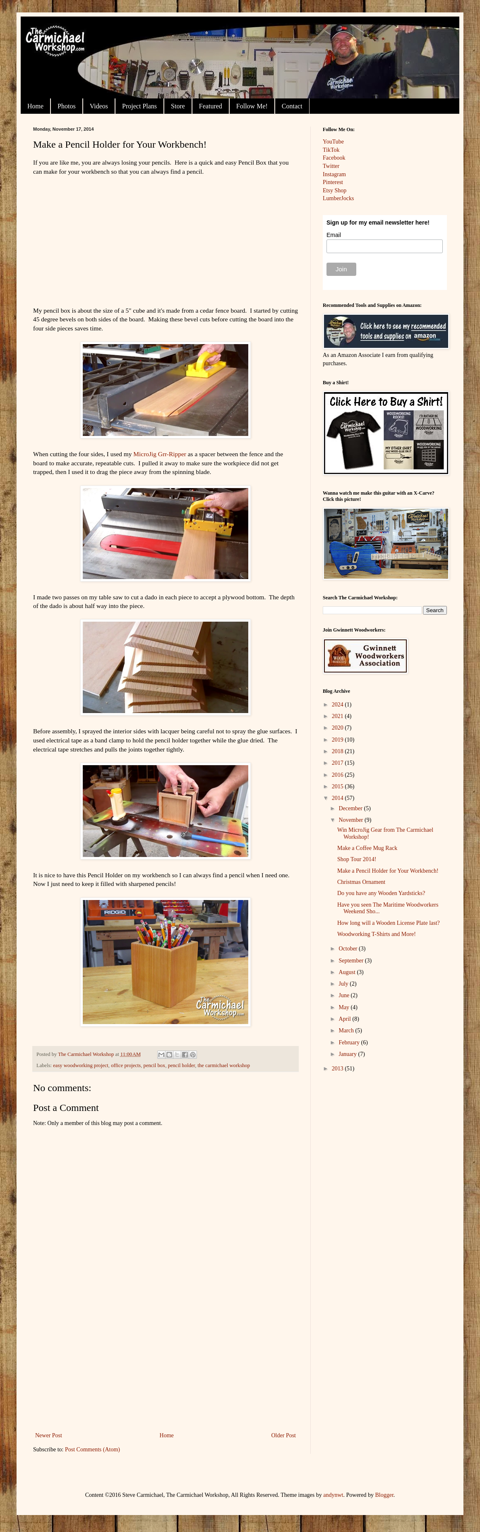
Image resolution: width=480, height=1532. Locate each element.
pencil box (155, 1065)
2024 (338, 704)
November (351, 820)
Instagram (334, 174)
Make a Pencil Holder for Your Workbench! (388, 871)
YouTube (333, 142)
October (348, 949)
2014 (338, 798)
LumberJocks (338, 198)
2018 (338, 751)
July (344, 984)
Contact (292, 106)
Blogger (384, 1495)
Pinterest (333, 182)
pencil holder (181, 1065)
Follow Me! (252, 106)
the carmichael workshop (224, 1065)
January (348, 1054)
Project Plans (139, 106)
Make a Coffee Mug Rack (367, 848)
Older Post (283, 1435)
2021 (338, 716)
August (347, 972)
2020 (338, 728)
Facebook (334, 158)
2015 (338, 786)
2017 (338, 763)
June (344, 995)
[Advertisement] (165, 1368)
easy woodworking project (80, 1065)
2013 (338, 1068)
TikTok (331, 150)
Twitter (331, 166)
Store (178, 106)
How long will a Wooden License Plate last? (388, 923)
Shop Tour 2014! (356, 859)
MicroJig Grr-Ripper (159, 453)
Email (333, 235)
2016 (338, 775)
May (344, 1007)
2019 (338, 740)
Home (35, 106)
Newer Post (48, 1435)
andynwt (333, 1495)
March (346, 1030)
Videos (99, 106)
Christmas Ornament (361, 882)
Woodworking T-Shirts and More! (376, 934)
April (345, 1019)
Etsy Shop (334, 190)
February (349, 1042)
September (351, 961)
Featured (210, 106)
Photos (67, 106)
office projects (126, 1065)
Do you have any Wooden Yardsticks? (381, 893)
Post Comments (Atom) (92, 1449)
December (351, 808)
